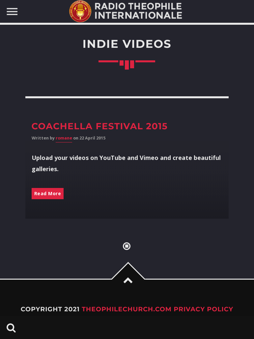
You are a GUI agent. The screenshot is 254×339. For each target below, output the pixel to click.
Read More (47, 193)
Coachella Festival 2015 (100, 126)
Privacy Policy (203, 309)
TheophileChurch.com (127, 309)
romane (64, 138)
